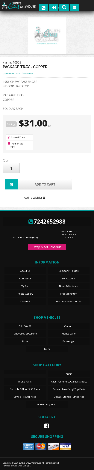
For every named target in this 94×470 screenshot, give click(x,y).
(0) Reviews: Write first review (18, 73)
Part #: (8, 62)
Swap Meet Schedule (47, 247)
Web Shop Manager (21, 465)
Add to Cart (30, 184)
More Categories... (47, 404)
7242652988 (47, 221)
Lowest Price (16, 137)
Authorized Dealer (15, 145)
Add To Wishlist (34, 197)
